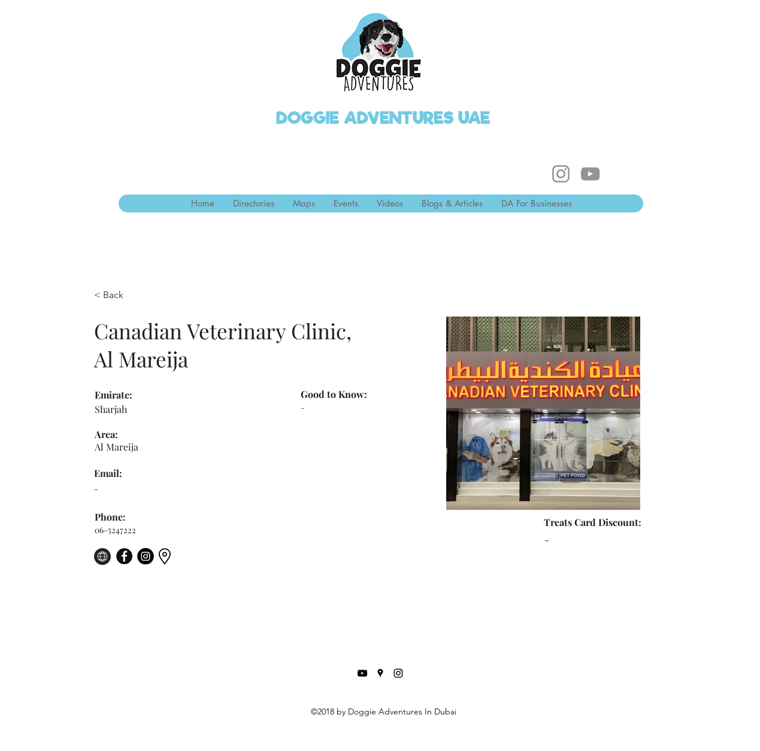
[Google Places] (380, 673)
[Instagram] (561, 174)
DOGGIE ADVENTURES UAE (383, 118)
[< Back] (117, 295)
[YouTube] (590, 174)
